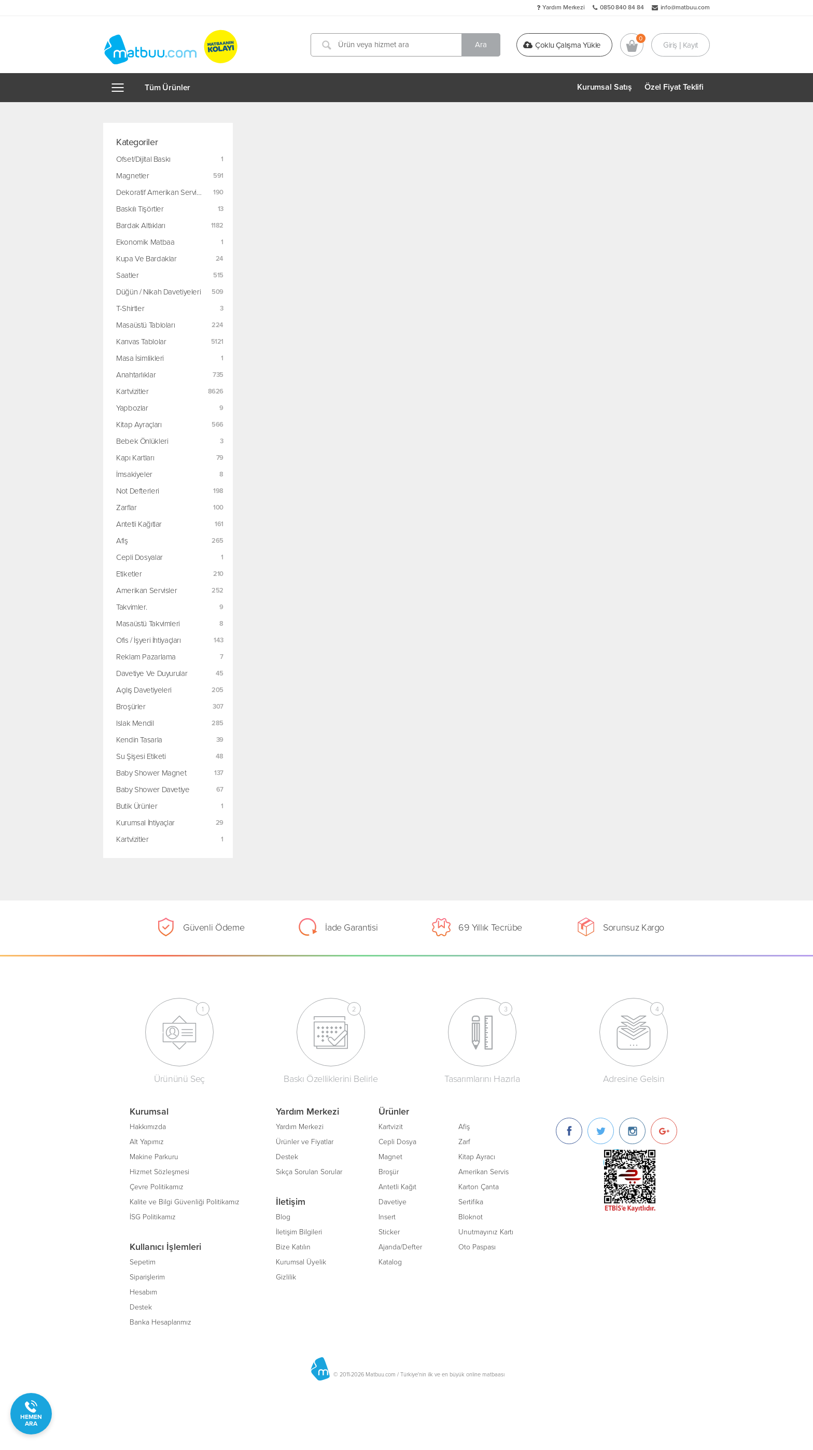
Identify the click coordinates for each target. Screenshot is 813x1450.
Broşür (389, 1171)
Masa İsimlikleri (140, 358)
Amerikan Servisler (146, 590)
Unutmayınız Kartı (485, 1232)
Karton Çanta (478, 1186)
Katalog (390, 1262)
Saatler (127, 275)
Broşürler (131, 706)
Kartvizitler (132, 391)
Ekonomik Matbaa (145, 242)
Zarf (464, 1141)
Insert (387, 1217)
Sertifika (470, 1202)
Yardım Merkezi (563, 7)
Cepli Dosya (397, 1141)
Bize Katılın (293, 1247)
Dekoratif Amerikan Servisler (162, 192)
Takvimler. (131, 607)
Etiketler (129, 574)
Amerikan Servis (483, 1171)
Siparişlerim (147, 1277)
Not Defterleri (137, 491)
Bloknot (470, 1217)
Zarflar (126, 507)
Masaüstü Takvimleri (148, 623)
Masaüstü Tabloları (145, 325)
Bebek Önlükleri (142, 441)
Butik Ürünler (136, 806)
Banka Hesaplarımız (160, 1322)
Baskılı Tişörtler (140, 209)
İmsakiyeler (134, 474)
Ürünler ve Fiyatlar (304, 1141)
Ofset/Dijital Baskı (143, 159)
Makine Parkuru (154, 1156)
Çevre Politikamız (157, 1186)
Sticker (389, 1232)
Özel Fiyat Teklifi (674, 87)
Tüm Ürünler (167, 87)
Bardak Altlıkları (140, 225)
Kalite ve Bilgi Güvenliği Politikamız (185, 1202)
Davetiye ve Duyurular (151, 673)
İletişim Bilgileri (299, 1232)
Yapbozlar (132, 408)
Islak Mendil (135, 723)
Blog (283, 1217)
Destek (141, 1307)
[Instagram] (632, 1131)
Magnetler (132, 175)
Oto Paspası (477, 1247)
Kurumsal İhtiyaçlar (145, 822)
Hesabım (143, 1292)
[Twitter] (600, 1131)
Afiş (122, 540)
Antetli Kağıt (397, 1186)
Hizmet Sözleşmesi (159, 1171)
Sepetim (143, 1262)
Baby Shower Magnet (151, 773)
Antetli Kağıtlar (139, 524)
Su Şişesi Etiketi (141, 756)
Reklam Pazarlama (146, 656)
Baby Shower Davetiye (153, 789)
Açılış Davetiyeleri (144, 690)
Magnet (390, 1156)
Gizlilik (286, 1277)
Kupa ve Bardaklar (146, 258)
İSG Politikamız (153, 1217)
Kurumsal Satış (604, 87)
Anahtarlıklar (136, 374)
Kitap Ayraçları (138, 424)
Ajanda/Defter (400, 1247)
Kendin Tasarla (139, 739)
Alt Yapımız (147, 1141)
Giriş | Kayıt (680, 44)
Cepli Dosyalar (139, 557)
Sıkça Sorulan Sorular (309, 1171)
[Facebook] (569, 1131)
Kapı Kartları (135, 457)
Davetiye (392, 1202)
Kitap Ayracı (476, 1156)
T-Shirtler (130, 308)
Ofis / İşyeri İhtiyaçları (148, 640)
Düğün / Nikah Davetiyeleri (158, 292)
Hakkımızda (148, 1126)
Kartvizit (391, 1126)
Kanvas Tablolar (141, 341)
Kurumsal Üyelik (301, 1262)
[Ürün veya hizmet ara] (405, 45)
